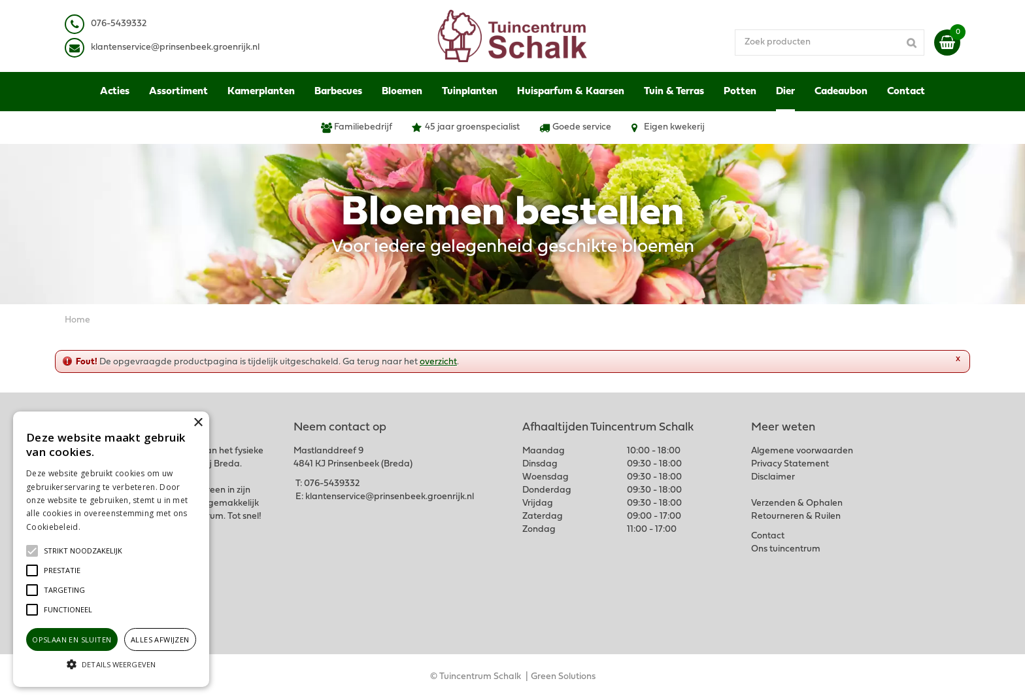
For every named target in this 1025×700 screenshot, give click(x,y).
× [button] (198, 423)
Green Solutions (563, 677)
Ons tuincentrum (785, 549)
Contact (767, 536)
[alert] (111, 549)
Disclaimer (773, 477)
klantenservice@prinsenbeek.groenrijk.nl (389, 497)
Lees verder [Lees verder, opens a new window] (104, 527)
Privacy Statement (790, 464)
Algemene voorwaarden (802, 451)
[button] (83, 551)
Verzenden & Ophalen (797, 503)
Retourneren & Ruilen (796, 516)
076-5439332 (332, 484)
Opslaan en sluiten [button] (71, 639)
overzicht (438, 362)
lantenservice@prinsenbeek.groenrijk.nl (177, 47)
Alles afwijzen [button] (160, 639)
